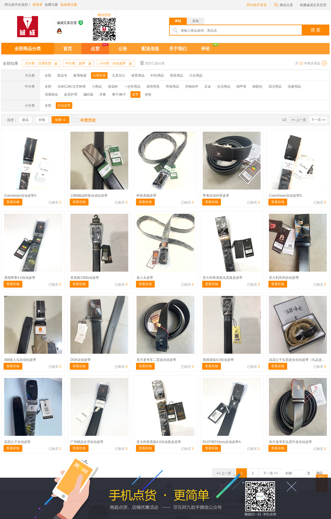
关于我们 (178, 48)
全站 (195, 21)
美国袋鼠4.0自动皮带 (218, 360)
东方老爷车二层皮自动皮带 (156, 360)
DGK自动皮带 (80, 360)
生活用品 (223, 86)
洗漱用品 (294, 86)
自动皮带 (64, 105)
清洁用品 (275, 86)
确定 (319, 473)
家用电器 (80, 75)
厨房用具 (153, 86)
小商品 (97, 86)
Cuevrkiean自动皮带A (20, 196)
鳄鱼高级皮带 (146, 196)
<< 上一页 (298, 120)
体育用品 (138, 75)
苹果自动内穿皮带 (216, 196)
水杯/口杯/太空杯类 (71, 86)
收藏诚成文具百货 (313, 5)
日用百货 (99, 75)
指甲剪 (241, 86)
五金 (207, 86)
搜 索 (316, 30)
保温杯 (113, 86)
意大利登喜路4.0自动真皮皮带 (159, 442)
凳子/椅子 (119, 94)
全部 (48, 75)
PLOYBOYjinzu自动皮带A (222, 442)
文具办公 (118, 75)
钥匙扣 (257, 86)
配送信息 (150, 48)
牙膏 (102, 94)
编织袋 (88, 94)
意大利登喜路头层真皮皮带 (222, 278)
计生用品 (195, 75)
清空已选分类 (152, 63)
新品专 (62, 75)
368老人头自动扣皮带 (20, 360)
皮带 (135, 94)
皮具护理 (70, 94)
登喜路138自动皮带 (84, 278)
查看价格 (13, 202)
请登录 (37, 5)
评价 (205, 48)
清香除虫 (51, 94)
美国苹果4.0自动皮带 (19, 278)
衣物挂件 (191, 86)
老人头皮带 (145, 278)
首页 (67, 48)
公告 (122, 48)
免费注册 (51, 5)
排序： (12, 120)
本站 (178, 21)
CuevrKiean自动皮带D (285, 196)
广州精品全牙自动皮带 (86, 442)
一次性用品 (132, 86)
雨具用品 (176, 75)
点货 (95, 48)
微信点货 (283, 4)
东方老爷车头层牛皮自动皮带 (290, 442)
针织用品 (157, 75)
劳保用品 (172, 86)
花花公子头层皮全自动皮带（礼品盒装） (299, 360)
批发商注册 (68, 5)
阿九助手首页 (257, 5)
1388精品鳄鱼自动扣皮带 (89, 196)
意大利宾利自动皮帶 (284, 278)
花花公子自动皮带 (17, 442)
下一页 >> (318, 120)
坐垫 (148, 94)
